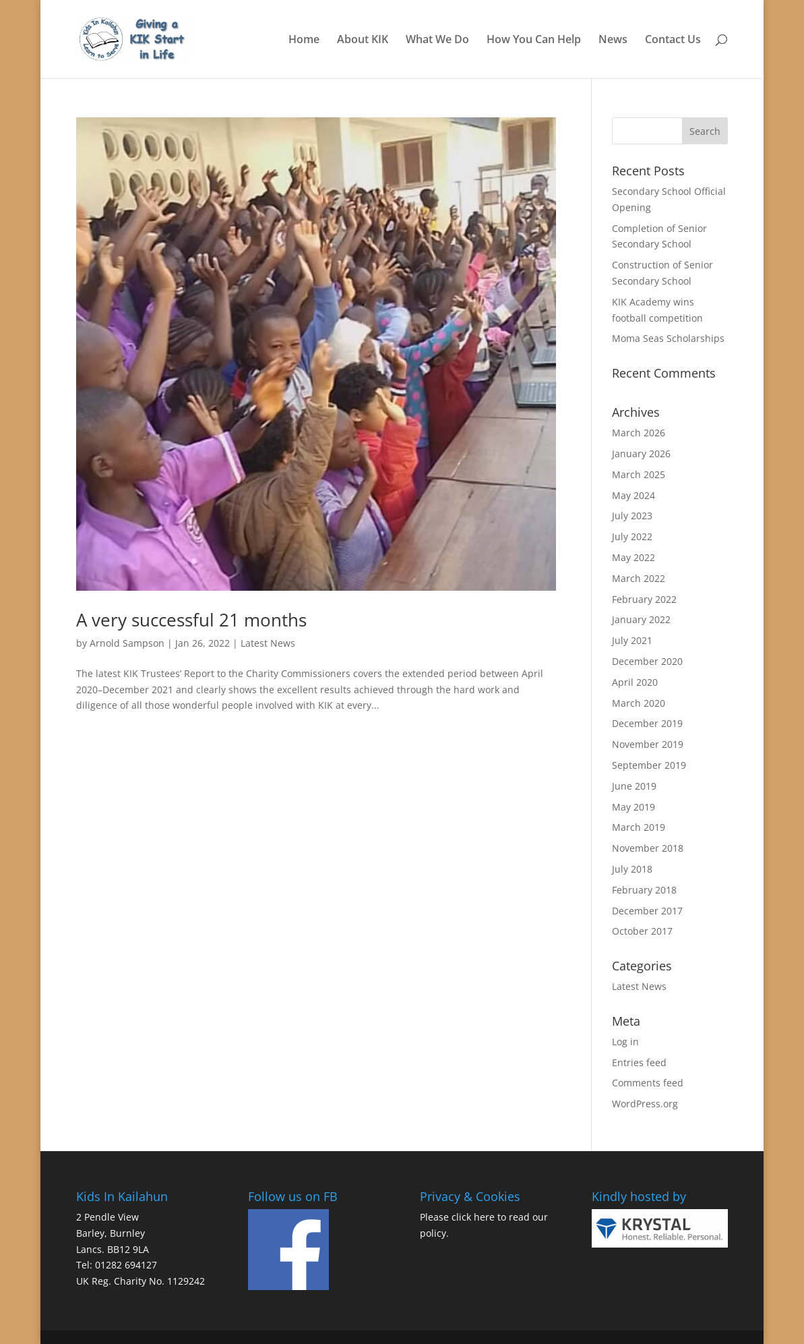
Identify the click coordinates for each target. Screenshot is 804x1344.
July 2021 (632, 640)
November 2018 (647, 848)
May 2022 (633, 557)
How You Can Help (534, 40)
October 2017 (642, 931)
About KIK (362, 40)
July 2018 (632, 869)
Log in (625, 1041)
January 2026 (641, 453)
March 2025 (638, 474)
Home (303, 40)
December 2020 (647, 661)
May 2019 (633, 806)
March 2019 (638, 827)
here (484, 1216)
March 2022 (638, 578)
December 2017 (647, 910)
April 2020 (635, 682)
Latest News (268, 643)
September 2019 (649, 765)
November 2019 (647, 744)
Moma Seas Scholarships (668, 338)
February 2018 (644, 889)
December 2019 (647, 723)
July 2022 (632, 536)
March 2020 (638, 703)
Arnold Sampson (127, 643)
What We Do (437, 40)
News (612, 40)
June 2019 (634, 786)
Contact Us (673, 40)
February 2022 (644, 599)
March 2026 (638, 432)
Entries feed (639, 1062)
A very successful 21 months (191, 620)
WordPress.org (645, 1103)
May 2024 (633, 495)
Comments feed (647, 1082)
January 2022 (641, 619)
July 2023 (632, 515)
